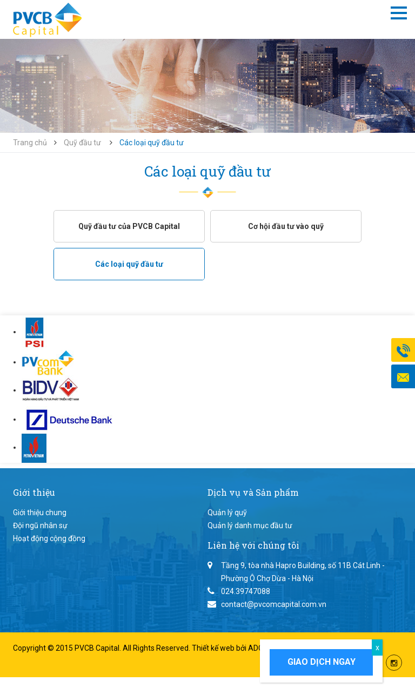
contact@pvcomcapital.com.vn (273, 604)
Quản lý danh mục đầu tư (250, 525)
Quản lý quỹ (227, 512)
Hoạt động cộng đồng (49, 538)
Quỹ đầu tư (82, 142)
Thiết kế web (214, 648)
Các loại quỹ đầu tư (129, 264)
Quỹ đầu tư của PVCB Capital (129, 226)
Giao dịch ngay (321, 662)
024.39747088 (245, 591)
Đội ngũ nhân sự (40, 525)
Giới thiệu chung (39, 512)
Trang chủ (30, 142)
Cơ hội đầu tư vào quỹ (286, 226)
